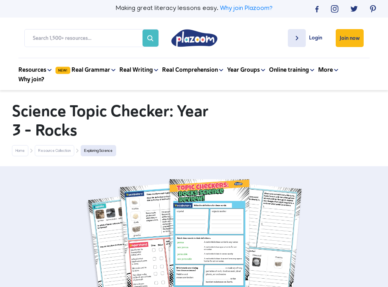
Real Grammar (85, 69)
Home (20, 151)
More (328, 69)
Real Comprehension (192, 69)
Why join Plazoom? (246, 8)
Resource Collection (54, 151)
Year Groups (246, 69)
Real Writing (138, 69)
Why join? (31, 79)
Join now (350, 38)
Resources (34, 69)
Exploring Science (98, 151)
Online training (291, 69)
